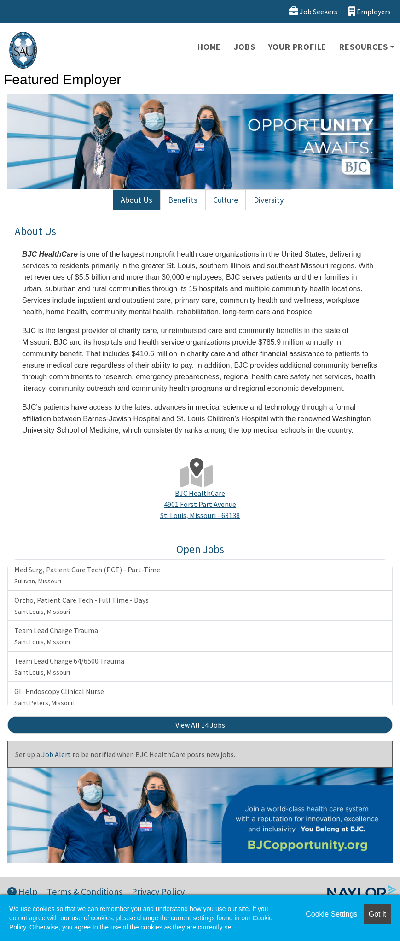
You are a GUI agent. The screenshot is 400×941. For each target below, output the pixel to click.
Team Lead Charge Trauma (56, 636)
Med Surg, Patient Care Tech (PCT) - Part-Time (87, 575)
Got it (377, 914)
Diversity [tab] (269, 199)
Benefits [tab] (182, 199)
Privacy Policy (158, 891)
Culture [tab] (225, 199)
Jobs (244, 46)
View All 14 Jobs (200, 724)
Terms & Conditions (84, 891)
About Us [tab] (136, 199)
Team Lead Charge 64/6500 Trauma (69, 666)
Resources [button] (363, 46)
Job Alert (56, 754)
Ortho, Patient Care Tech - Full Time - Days (81, 605)
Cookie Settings (331, 914)
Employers (369, 11)
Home (209, 46)
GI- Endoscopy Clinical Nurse (59, 697)
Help (22, 891)
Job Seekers (313, 11)
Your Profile (297, 46)
